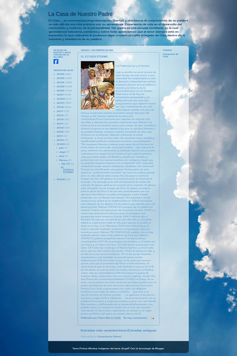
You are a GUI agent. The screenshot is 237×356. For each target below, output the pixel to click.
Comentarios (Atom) (109, 336)
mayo (62, 152)
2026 (61, 74)
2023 (61, 86)
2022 (61, 90)
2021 (60, 94)
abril (62, 156)
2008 (61, 179)
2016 (61, 115)
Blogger (159, 348)
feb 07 (66, 164)
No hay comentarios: (135, 318)
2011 (60, 136)
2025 (61, 78)
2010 (61, 140)
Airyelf (125, 348)
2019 (61, 103)
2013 (60, 128)
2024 (61, 82)
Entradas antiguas (141, 330)
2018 (60, 107)
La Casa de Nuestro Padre (80, 14)
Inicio (123, 330)
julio (62, 148)
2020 (61, 99)
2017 (60, 111)
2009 (61, 144)
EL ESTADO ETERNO (94, 56)
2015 (61, 119)
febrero (63, 160)
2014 (60, 123)
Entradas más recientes (99, 330)
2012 (60, 132)
